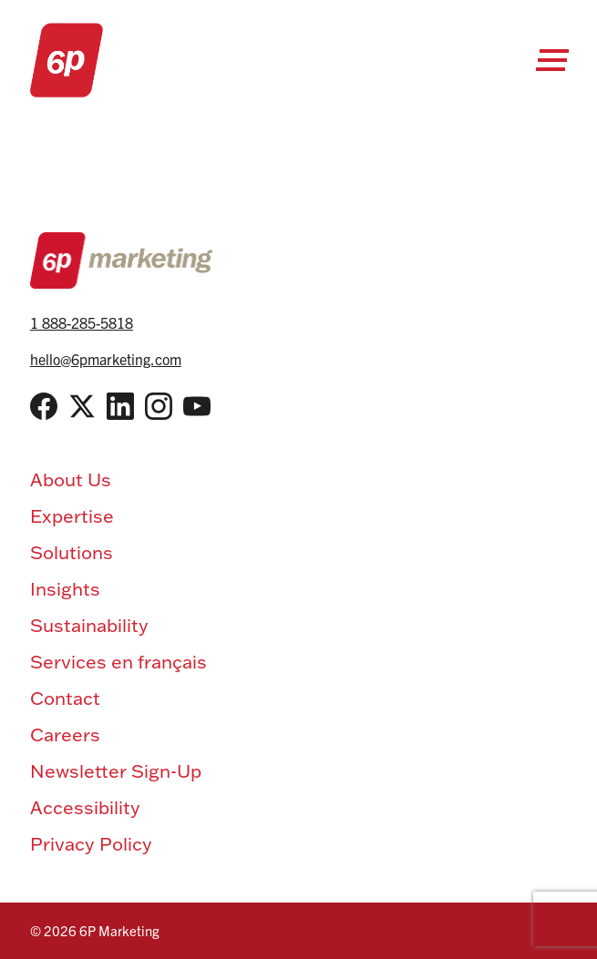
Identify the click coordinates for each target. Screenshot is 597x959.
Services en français (118, 661)
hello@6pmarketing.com (105, 359)
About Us (70, 479)
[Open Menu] (552, 60)
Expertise (72, 515)
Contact (65, 697)
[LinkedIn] (120, 406)
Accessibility (85, 807)
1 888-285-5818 (81, 322)
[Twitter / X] (82, 406)
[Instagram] (158, 406)
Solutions (71, 552)
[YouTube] (197, 406)
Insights (65, 588)
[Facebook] (43, 406)
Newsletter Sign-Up (115, 770)
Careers (65, 734)
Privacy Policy (91, 843)
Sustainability (89, 625)
